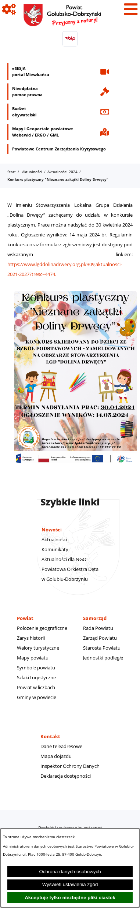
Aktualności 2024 (62, 171)
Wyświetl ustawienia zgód (70, 884)
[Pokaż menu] (131, 9)
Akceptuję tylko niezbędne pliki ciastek (70, 897)
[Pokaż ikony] (9, 9)
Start (11, 171)
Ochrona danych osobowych (70, 871)
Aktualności (32, 171)
